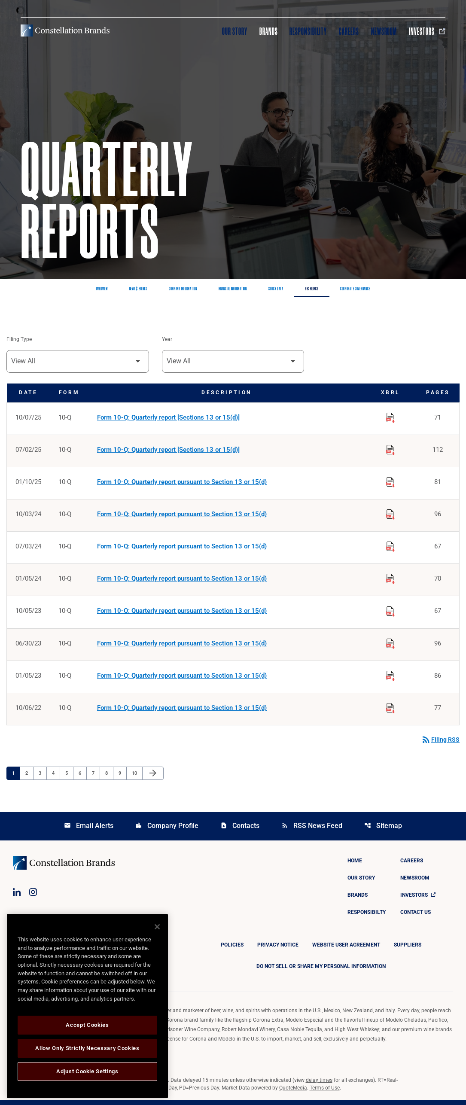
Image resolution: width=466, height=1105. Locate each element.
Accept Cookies (87, 1025)
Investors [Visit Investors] (427, 31)
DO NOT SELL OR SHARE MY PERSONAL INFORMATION (321, 971)
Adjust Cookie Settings (87, 1071)
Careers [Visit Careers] (349, 31)
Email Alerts (88, 830)
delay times (319, 1085)
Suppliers (407, 950)
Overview (102, 289)
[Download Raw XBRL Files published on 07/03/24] (390, 547)
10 (136, 777)
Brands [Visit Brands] (268, 31)
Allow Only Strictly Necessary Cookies (87, 1048)
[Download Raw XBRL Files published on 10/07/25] (390, 417)
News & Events (138, 289)
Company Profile (166, 830)
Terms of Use (325, 1093)
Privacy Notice (277, 950)
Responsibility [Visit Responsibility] (307, 31)
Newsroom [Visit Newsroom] (384, 31)
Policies (232, 950)
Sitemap (383, 830)
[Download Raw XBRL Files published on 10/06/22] (390, 711)
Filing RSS (440, 744)
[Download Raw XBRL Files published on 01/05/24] (390, 580)
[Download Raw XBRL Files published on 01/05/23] (390, 678)
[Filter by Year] (233, 361)
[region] (87, 1006)
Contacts (239, 830)
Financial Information (233, 289)
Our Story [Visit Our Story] (234, 31)
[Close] (157, 926)
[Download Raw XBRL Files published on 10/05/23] (390, 613)
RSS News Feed (311, 830)
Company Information (183, 289)
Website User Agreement (346, 950)
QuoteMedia (293, 1093)
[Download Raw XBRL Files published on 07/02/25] (390, 449)
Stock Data (275, 289)
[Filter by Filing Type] (77, 361)
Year (167, 340)
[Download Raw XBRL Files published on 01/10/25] (390, 482)
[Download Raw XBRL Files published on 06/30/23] (390, 645)
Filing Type (19, 340)
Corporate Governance (355, 289)
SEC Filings (312, 289)
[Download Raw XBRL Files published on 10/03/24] (390, 515)
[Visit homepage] (65, 30)
